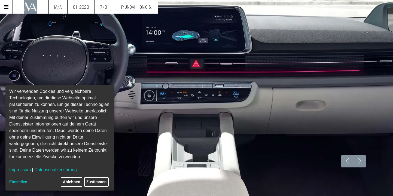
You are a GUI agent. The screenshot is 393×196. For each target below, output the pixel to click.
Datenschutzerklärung (55, 169)
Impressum (20, 169)
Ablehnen (71, 182)
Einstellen (18, 182)
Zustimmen (96, 182)
